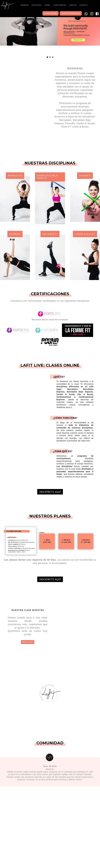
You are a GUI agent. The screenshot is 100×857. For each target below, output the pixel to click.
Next (97, 32)
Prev (3, 32)
